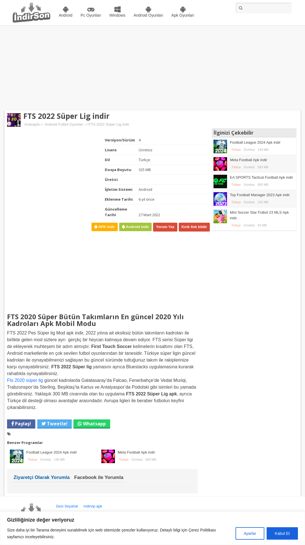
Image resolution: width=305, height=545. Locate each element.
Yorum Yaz (165, 227)
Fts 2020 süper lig (25, 380)
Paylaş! (22, 424)
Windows (117, 15)
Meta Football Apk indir (136, 452)
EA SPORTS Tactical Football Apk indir (261, 177)
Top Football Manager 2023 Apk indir (260, 195)
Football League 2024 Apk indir (51, 452)
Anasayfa (32, 124)
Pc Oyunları (90, 15)
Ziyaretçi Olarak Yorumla (42, 477)
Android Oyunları (148, 15)
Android (65, 15)
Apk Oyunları (182, 15)
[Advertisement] (152, 68)
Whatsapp (94, 424)
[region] (152, 528)
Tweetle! (56, 424)
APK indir (106, 227)
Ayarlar (250, 533)
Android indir (137, 227)
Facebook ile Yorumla (98, 477)
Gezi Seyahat (67, 506)
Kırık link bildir (194, 227)
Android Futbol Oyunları (64, 124)
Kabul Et (282, 533)
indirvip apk (93, 506)
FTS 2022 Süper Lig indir (66, 116)
